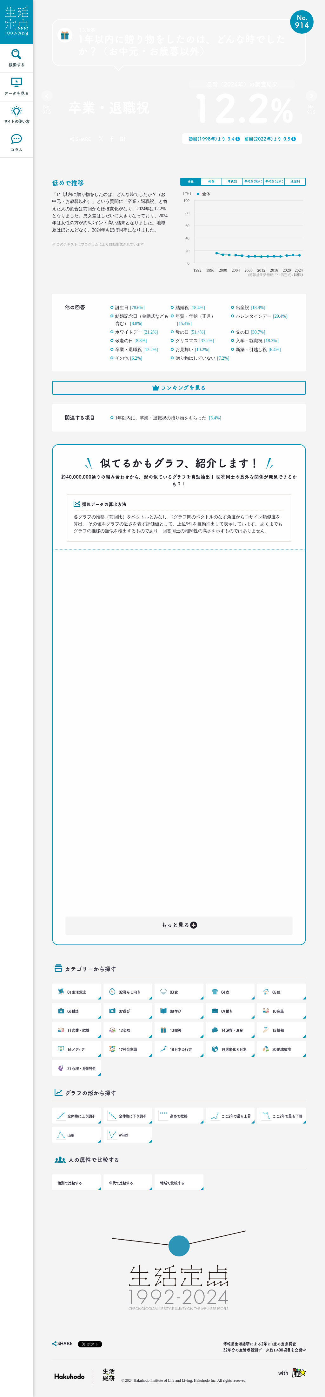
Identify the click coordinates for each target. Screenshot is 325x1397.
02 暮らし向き (129, 992)
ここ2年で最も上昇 (236, 1116)
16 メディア (75, 1049)
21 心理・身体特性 (81, 1068)
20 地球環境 (281, 1049)
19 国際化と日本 (233, 1049)
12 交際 (124, 1030)
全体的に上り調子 (81, 1116)
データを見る (16, 93)
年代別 (232, 181)
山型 (70, 1135)
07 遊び (124, 1011)
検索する (17, 65)
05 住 (276, 992)
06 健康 (73, 1011)
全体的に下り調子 (132, 1116)
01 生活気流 (76, 992)
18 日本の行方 (180, 1049)
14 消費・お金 (232, 1030)
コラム (16, 150)
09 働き (227, 1011)
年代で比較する (121, 1183)
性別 (211, 181)
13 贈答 (175, 1030)
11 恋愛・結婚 (78, 1030)
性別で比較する (69, 1183)
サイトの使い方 (17, 121)
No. (47, 109)
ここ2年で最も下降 (287, 1116)
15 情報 (278, 1030)
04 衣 (225, 992)
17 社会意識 (128, 1049)
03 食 (174, 992)
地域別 (295, 181)
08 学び (175, 1011)
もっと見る (179, 923)
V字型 (123, 1135)
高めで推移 (178, 1116)
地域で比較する (172, 1183)
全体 (191, 181)
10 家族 (278, 1011)
